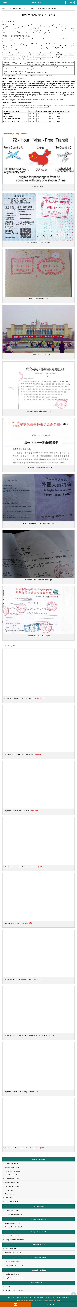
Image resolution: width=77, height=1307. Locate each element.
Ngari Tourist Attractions (13, 1252)
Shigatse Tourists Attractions (14, 1227)
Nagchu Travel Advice (12, 1274)
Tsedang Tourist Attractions (14, 1265)
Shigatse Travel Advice (12, 1223)
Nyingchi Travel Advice (12, 1236)
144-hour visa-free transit (9, 63)
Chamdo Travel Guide (12, 1186)
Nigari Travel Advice (11, 1249)
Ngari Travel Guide (11, 1175)
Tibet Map (8, 1198)
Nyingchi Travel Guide (12, 1171)
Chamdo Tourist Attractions (14, 1291)
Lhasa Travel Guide (11, 1163)
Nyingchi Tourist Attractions (14, 1240)
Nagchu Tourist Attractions (14, 1278)
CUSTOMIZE (70, 3)
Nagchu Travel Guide (12, 1182)
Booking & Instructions (61, 1297)
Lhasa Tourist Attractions (13, 1214)
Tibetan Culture (10, 1190)
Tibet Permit (30, 8)
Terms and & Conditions (32, 1297)
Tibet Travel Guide (15, 8)
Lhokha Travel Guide (12, 1179)
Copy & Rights (47, 1297)
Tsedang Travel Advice (12, 1261)
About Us (11, 1297)
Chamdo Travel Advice (12, 1287)
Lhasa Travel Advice (11, 1210)
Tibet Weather (9, 1194)
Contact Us (19, 1297)
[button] (15, 1304)
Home (4, 8)
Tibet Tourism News (11, 1201)
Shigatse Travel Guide (12, 1167)
